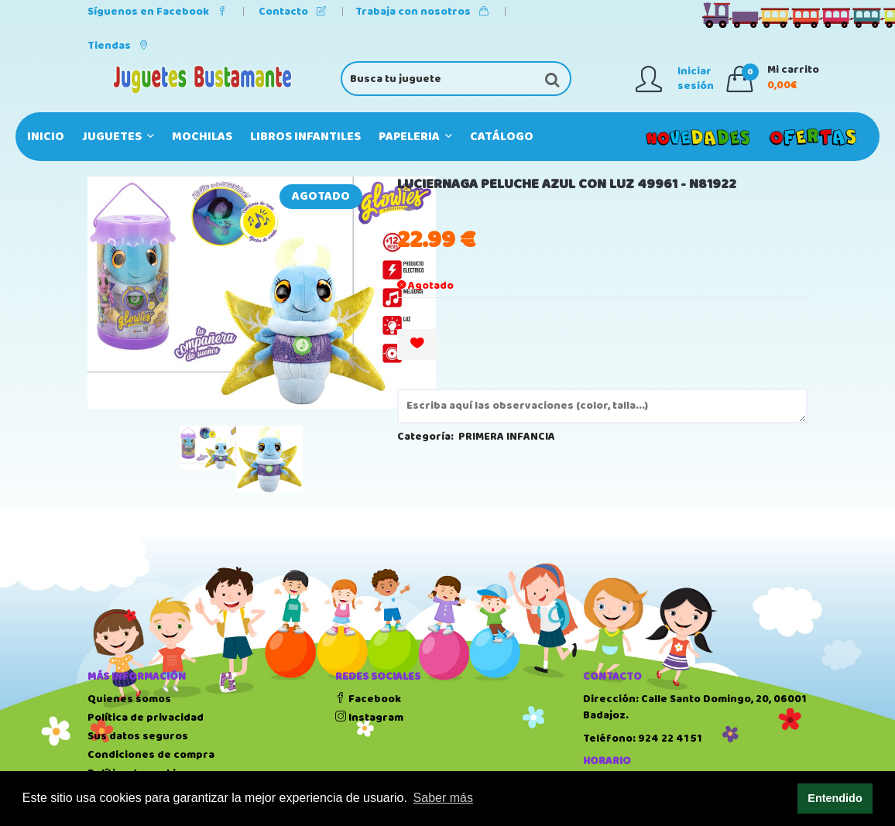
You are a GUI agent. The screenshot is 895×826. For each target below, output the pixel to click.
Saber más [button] (443, 797)
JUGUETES (118, 136)
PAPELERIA (415, 136)
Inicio (45, 136)
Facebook (368, 699)
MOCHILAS (202, 136)
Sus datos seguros (137, 736)
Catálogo (501, 136)
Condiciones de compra (150, 754)
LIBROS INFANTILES (305, 136)
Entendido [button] (835, 798)
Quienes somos (129, 699)
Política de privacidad (145, 717)
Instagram (369, 717)
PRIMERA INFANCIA (506, 436)
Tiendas (118, 45)
